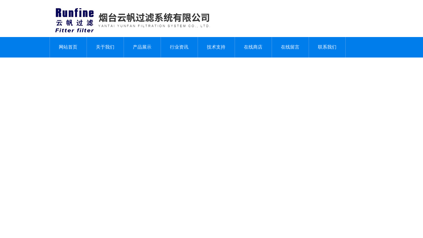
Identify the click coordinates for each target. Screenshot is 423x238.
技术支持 (216, 47)
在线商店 (253, 47)
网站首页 (68, 47)
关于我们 (105, 47)
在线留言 (290, 47)
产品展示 (142, 47)
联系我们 (327, 47)
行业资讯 (179, 47)
